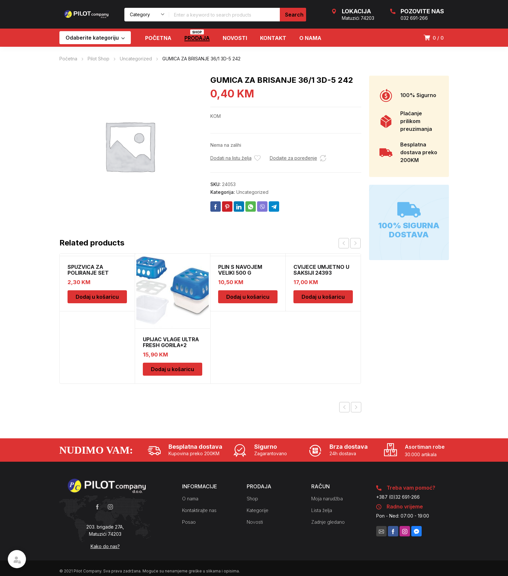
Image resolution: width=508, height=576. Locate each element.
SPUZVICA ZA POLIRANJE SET (88, 270)
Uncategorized (136, 58)
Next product (356, 407)
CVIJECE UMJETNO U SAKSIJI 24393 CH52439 (321, 273)
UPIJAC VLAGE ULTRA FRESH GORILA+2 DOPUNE (171, 345)
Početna (68, 58)
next (355, 243)
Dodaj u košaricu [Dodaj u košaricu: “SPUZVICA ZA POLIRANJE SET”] (97, 297)
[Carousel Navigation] (350, 243)
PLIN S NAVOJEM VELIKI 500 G (240, 270)
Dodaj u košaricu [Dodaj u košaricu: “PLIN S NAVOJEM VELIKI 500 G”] (247, 297)
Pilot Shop (98, 58)
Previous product (344, 407)
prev (344, 243)
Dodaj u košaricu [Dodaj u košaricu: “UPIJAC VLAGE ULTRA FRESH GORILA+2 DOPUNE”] (172, 369)
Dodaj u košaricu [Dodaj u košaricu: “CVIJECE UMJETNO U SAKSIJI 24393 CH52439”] (323, 297)
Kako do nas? (105, 546)
